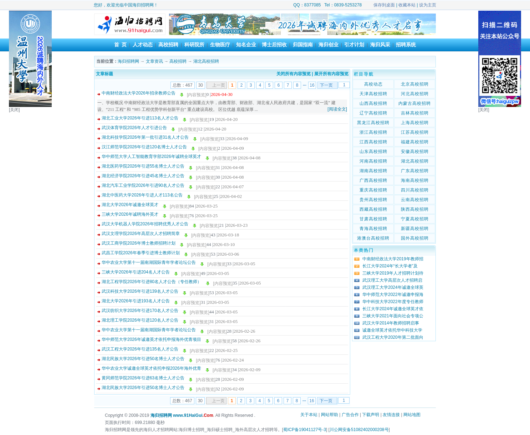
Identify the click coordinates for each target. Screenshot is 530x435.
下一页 (326, 85)
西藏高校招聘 (373, 209)
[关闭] (14, 109)
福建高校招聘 (415, 141)
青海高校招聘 (373, 228)
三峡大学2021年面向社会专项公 (392, 315)
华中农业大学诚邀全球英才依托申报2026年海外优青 (151, 368)
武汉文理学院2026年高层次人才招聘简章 (141, 233)
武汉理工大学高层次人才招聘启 (392, 280)
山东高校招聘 (373, 151)
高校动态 (373, 84)
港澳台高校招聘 (373, 238)
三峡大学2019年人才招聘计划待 (392, 273)
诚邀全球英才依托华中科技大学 (392, 330)
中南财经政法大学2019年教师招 (392, 258)
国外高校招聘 (415, 238)
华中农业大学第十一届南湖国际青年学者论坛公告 (149, 262)
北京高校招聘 (415, 84)
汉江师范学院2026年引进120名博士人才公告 (144, 146)
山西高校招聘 (373, 103)
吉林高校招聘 (415, 113)
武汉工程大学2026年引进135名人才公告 (140, 349)
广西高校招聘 (373, 180)
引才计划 (354, 44)
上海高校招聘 (415, 122)
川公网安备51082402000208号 (359, 429)
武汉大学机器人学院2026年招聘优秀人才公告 (145, 223)
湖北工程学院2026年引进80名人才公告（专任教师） (152, 281)
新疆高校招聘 (415, 228)
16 (312, 85)
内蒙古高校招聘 (414, 103)
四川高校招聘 (415, 190)
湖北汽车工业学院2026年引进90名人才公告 (143, 185)
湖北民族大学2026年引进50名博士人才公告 (143, 358)
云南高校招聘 (415, 199)
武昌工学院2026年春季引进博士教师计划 (141, 252)
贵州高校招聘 (373, 199)
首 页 (120, 44)
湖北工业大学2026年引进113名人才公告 (140, 118)
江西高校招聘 (373, 141)
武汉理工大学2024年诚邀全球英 (392, 287)
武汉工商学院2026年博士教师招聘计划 (138, 243)
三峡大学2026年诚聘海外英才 (130, 214)
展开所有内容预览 (331, 73)
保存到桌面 (384, 4)
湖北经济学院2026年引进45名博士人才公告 (143, 175)
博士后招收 (274, 44)
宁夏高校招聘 (415, 218)
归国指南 (303, 44)
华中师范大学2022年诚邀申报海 (392, 294)
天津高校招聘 (373, 93)
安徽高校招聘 (415, 151)
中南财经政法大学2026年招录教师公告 (138, 93)
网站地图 (412, 414)
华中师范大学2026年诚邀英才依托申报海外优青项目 (151, 339)
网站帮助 (329, 414)
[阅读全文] (337, 109)
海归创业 (328, 44)
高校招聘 (168, 44)
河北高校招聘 (415, 93)
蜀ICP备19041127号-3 (304, 429)
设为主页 (427, 4)
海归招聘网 (128, 61)
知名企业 (246, 44)
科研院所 (194, 44)
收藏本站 (407, 4)
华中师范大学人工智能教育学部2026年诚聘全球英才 (151, 156)
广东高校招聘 (415, 170)
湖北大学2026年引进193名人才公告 (136, 300)
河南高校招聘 (373, 161)
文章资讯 (154, 61)
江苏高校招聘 (415, 132)
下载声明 (370, 414)
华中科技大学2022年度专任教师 (392, 301)
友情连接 (391, 414)
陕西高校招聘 (415, 209)
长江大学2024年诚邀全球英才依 (392, 308)
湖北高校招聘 (206, 61)
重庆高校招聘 (373, 190)
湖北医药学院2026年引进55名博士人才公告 (143, 166)
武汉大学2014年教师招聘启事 (390, 323)
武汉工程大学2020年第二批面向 (392, 337)
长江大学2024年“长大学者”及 (390, 265)
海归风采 (380, 44)
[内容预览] (197, 94)
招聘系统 (406, 44)
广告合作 (350, 414)
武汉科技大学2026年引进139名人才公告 (140, 291)
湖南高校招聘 (373, 170)
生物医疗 (220, 44)
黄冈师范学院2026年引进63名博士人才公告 (143, 377)
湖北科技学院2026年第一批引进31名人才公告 (145, 137)
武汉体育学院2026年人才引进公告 (134, 127)
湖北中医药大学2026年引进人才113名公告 (142, 195)
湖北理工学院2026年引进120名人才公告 (140, 320)
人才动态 (143, 44)
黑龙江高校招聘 (373, 122)
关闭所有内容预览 (293, 73)
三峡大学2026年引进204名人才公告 (136, 272)
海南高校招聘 (415, 180)
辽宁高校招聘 (373, 113)
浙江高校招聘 (373, 132)
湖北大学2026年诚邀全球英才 (130, 204)
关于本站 (308, 414)
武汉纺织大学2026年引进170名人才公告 (140, 310)
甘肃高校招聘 (373, 218)
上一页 (218, 85)
